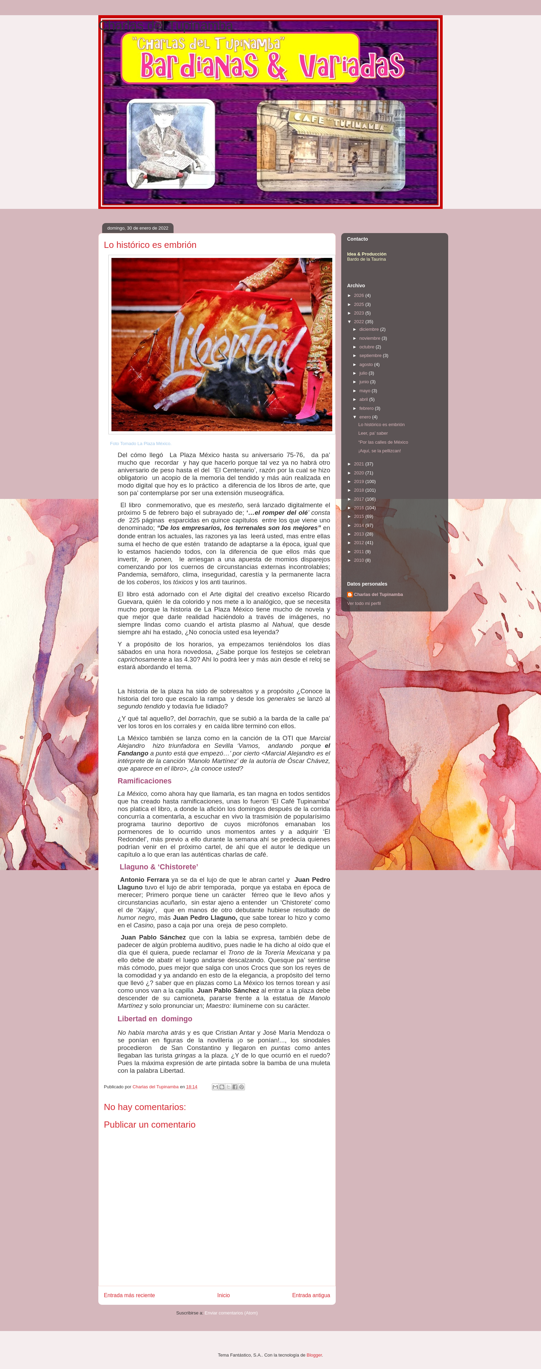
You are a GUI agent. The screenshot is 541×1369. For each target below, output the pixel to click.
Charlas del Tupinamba (165, 25)
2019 (359, 481)
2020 (359, 472)
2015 (359, 516)
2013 (359, 534)
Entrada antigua (311, 1295)
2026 (359, 295)
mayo (366, 390)
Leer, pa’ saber (373, 433)
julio (364, 373)
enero (366, 417)
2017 (359, 499)
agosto (367, 364)
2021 (359, 463)
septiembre (371, 355)
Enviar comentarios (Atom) (231, 1312)
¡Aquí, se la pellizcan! (379, 450)
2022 (359, 321)
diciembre (370, 329)
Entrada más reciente (129, 1295)
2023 (359, 313)
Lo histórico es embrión (381, 424)
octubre (368, 346)
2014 (359, 525)
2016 (359, 507)
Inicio (223, 1295)
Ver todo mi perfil (364, 603)
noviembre (371, 338)
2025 (359, 304)
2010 (359, 560)
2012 (359, 542)
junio (365, 381)
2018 (359, 490)
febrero (367, 408)
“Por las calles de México (383, 442)
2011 (359, 551)
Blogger (314, 1355)
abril (364, 399)
